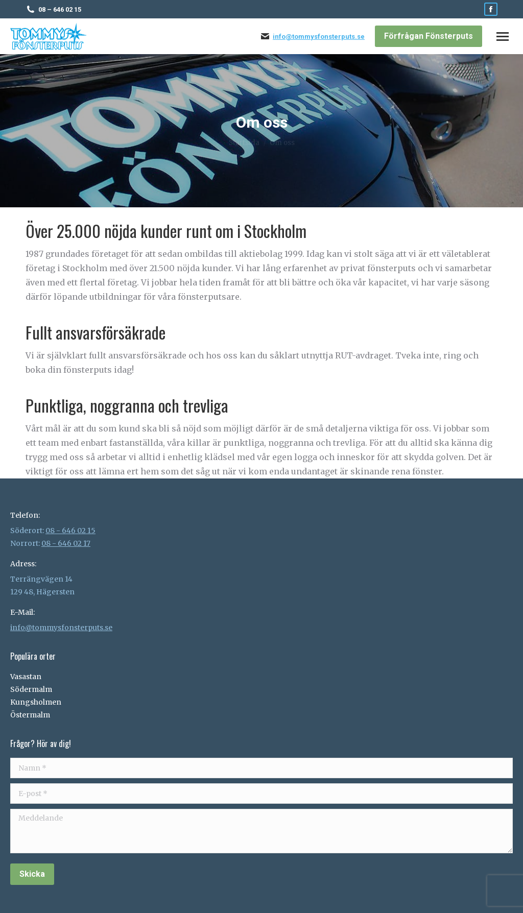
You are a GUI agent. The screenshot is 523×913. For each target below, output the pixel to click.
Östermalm (30, 714)
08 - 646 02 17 (65, 543)
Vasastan (25, 676)
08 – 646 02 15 (59, 9)
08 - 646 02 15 (70, 530)
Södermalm (31, 689)
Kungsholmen (35, 702)
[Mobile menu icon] (502, 36)
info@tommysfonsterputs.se (319, 36)
